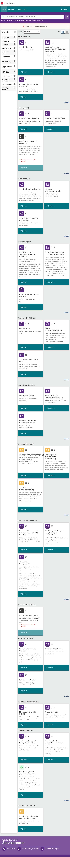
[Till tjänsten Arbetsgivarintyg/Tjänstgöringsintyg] (32, 454)
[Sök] (67, 17)
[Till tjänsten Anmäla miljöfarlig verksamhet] (30, 188)
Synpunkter (40, 20)
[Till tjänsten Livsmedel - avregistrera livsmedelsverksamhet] (30, 421)
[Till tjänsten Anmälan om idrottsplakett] (29, 615)
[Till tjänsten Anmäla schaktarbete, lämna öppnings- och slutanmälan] (56, 253)
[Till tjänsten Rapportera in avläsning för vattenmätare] (30, 84)
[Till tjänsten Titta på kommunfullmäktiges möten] (30, 360)
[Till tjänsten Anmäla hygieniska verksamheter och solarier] (56, 396)
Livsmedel (29, 20)
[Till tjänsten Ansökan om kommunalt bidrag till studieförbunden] (30, 741)
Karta (34, 20)
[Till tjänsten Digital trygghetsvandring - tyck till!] (30, 712)
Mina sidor (12, 9)
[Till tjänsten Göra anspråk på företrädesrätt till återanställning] (56, 456)
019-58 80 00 (11, 849)
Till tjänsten (23, 72)
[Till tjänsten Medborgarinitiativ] (52, 711)
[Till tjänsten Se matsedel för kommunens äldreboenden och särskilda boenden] (30, 532)
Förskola (23, 20)
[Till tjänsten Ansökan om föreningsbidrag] (29, 118)
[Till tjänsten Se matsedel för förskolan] (54, 648)
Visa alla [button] (66, 103)
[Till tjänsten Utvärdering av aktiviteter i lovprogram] (30, 142)
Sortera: (20, 32)
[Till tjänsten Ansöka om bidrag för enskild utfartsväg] (30, 295)
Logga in (64, 9)
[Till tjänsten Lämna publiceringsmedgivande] (56, 329)
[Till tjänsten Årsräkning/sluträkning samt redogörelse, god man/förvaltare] (56, 532)
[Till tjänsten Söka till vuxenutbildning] (28, 679)
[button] (15, 32)
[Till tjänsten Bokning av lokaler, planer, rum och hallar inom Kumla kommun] (56, 742)
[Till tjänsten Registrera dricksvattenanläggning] (56, 189)
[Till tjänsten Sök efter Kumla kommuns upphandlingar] (30, 218)
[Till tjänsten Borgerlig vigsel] (25, 328)
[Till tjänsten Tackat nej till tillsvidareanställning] (30, 488)
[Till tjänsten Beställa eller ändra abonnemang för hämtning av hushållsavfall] (56, 48)
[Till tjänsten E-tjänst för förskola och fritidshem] (30, 649)
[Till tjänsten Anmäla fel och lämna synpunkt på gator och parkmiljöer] (30, 254)
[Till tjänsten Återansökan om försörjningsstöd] (30, 562)
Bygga (19, 20)
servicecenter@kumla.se (30, 849)
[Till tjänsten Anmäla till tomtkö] (26, 46)
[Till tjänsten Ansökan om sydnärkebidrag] (55, 118)
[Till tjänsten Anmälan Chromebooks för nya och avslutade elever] (30, 816)
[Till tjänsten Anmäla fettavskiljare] (27, 395)
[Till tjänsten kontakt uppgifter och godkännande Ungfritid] (30, 772)
